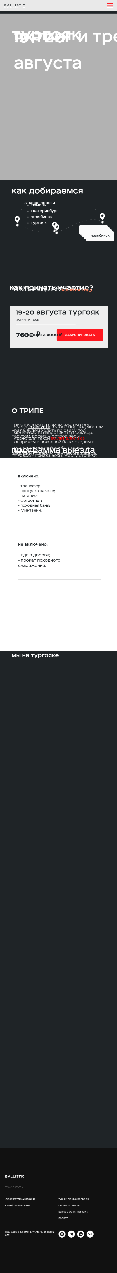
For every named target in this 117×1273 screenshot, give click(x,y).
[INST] (62, 1236)
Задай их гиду (76, 290)
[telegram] (71, 1236)
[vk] (90, 1236)
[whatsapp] (80, 1236)
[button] (80, 335)
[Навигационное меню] (110, 5)
